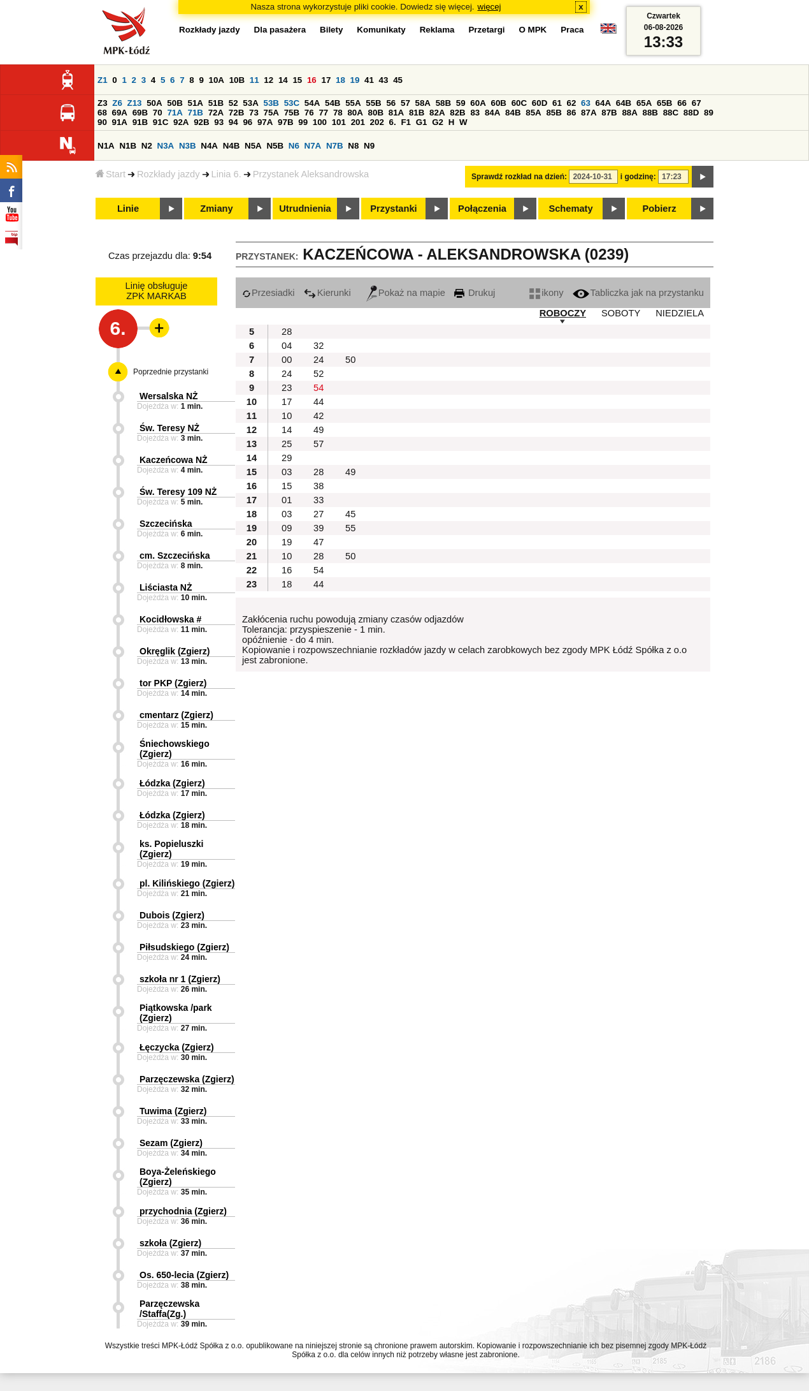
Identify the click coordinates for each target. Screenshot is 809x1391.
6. (392, 122)
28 (287, 332)
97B (285, 122)
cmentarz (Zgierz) (176, 715)
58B (443, 103)
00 (287, 360)
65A (644, 103)
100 (320, 122)
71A (174, 112)
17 (326, 80)
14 (283, 80)
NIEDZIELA (679, 313)
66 (682, 103)
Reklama (437, 29)
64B (623, 103)
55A (353, 103)
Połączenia (482, 208)
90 (102, 122)
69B (140, 112)
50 (350, 360)
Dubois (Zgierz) (172, 915)
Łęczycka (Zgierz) (177, 1047)
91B (140, 122)
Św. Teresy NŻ (169, 428)
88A (629, 112)
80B (375, 112)
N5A (253, 146)
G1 (421, 122)
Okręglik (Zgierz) (175, 651)
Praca (572, 29)
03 (287, 472)
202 (377, 122)
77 (323, 112)
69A (119, 112)
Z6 (117, 103)
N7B (334, 146)
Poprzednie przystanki (170, 371)
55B (373, 103)
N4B (231, 146)
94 (233, 122)
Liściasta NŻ (166, 587)
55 (350, 528)
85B (553, 112)
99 (303, 122)
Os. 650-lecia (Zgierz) (184, 1275)
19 (355, 80)
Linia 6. (226, 174)
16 (312, 80)
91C (160, 122)
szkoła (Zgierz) (170, 1243)
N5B (274, 146)
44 (318, 402)
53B (271, 103)
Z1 (102, 80)
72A (216, 112)
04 (287, 346)
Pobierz (660, 208)
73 (254, 112)
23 (287, 388)
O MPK (533, 29)
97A (265, 122)
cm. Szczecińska (175, 555)
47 (318, 542)
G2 (437, 122)
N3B (187, 146)
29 (287, 458)
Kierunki (327, 293)
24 (318, 360)
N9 (369, 146)
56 (391, 103)
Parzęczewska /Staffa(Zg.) (169, 1309)
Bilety (331, 29)
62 (571, 103)
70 (157, 112)
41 (369, 80)
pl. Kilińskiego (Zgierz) (187, 883)
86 (571, 112)
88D (691, 112)
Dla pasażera (280, 29)
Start (110, 174)
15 (297, 80)
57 (405, 103)
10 (287, 416)
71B (195, 112)
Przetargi (486, 29)
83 (475, 112)
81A (396, 112)
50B (174, 103)
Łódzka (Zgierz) (172, 783)
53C (291, 103)
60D (539, 103)
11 (254, 80)
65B (664, 103)
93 (219, 122)
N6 (294, 146)
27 (318, 514)
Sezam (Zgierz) (171, 1143)
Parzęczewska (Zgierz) (187, 1079)
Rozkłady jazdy (168, 174)
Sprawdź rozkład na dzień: (519, 176)
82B (457, 112)
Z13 (134, 103)
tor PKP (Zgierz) (173, 683)
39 (318, 528)
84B (512, 112)
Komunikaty (381, 29)
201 (358, 122)
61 (557, 103)
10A (216, 80)
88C (670, 112)
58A (423, 103)
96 (247, 122)
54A (312, 103)
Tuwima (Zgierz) (173, 1111)
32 (318, 346)
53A (250, 103)
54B (332, 103)
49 (318, 430)
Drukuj (474, 293)
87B (609, 112)
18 (340, 80)
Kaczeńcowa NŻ (174, 460)
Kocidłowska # (170, 619)
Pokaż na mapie (405, 293)
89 (708, 112)
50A (154, 103)
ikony (546, 293)
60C (519, 103)
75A (271, 112)
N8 (353, 146)
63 (586, 103)
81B (416, 112)
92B (201, 122)
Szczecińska (166, 524)
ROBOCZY (563, 313)
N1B (127, 146)
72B (236, 112)
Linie (128, 208)
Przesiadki (268, 293)
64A (603, 103)
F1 (406, 122)
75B (291, 112)
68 (102, 112)
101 (339, 122)
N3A (166, 146)
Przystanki (393, 208)
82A (437, 112)
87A (588, 112)
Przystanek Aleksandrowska (311, 174)
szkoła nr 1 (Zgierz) (180, 979)
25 (287, 444)
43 (384, 80)
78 (338, 112)
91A (119, 122)
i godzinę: (638, 176)
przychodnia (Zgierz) (183, 1211)
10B (237, 80)
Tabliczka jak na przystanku (638, 293)
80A (354, 112)
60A (477, 103)
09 (287, 528)
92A (181, 122)
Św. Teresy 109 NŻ (178, 492)
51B (216, 103)
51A (195, 103)
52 (233, 103)
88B (650, 112)
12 (268, 80)
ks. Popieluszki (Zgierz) (171, 849)
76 (309, 112)
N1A (106, 146)
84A (492, 112)
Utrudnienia (305, 208)
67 (696, 103)
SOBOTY (620, 313)
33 (318, 500)
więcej (489, 6)
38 (318, 486)
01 (287, 500)
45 (398, 80)
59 (461, 103)
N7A (313, 146)
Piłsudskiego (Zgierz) (184, 947)
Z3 (102, 103)
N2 (146, 146)
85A (533, 112)
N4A (209, 146)
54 (318, 388)
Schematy (570, 208)
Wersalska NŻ (169, 396)
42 (318, 416)
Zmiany (216, 208)
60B (498, 103)
